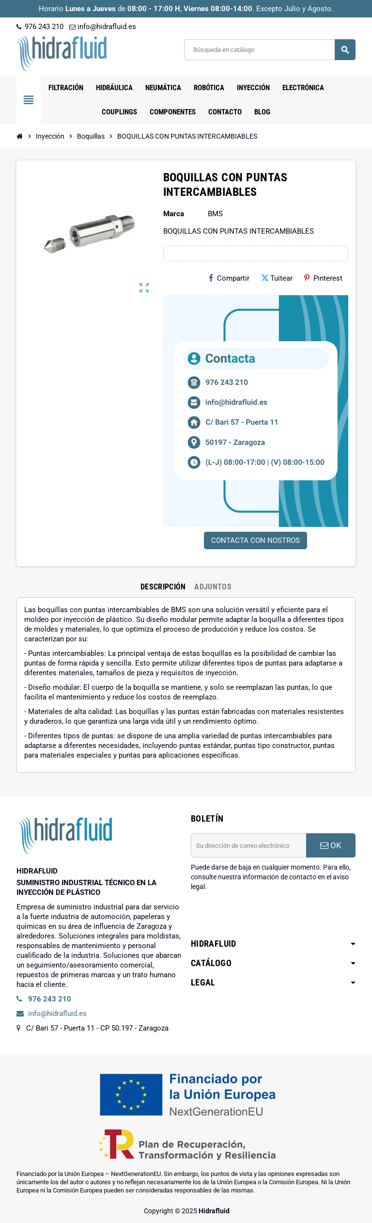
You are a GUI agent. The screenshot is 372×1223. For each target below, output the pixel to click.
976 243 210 (39, 26)
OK (330, 845)
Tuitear (277, 278)
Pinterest (323, 278)
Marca (173, 213)
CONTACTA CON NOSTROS (255, 540)
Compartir (229, 278)
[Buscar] (269, 49)
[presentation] (264, 916)
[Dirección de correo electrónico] (248, 845)
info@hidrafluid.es (102, 26)
